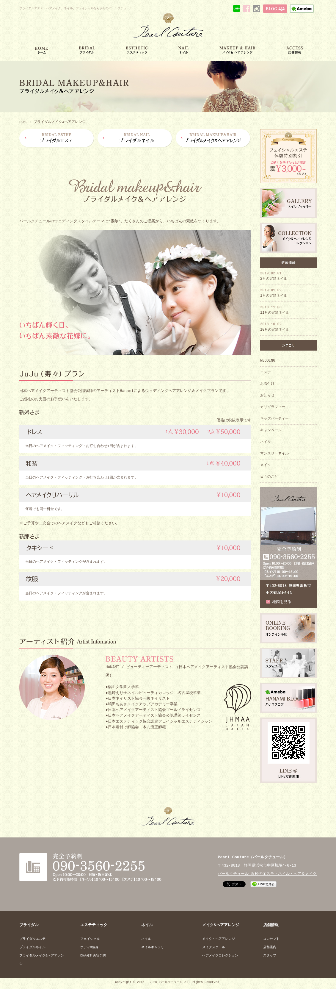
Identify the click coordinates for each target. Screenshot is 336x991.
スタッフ (269, 957)
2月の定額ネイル (273, 276)
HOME (23, 122)
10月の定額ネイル (274, 327)
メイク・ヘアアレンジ (218, 939)
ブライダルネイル (32, 948)
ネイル (265, 442)
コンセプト (271, 939)
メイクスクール (213, 948)
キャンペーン (271, 430)
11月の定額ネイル (274, 310)
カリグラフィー (272, 407)
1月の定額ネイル (273, 293)
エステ (265, 372)
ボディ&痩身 (89, 948)
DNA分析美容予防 (93, 957)
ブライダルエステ (32, 939)
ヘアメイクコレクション (220, 957)
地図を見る (281, 602)
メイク (265, 465)
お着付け (267, 384)
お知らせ (267, 395)
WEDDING (267, 361)
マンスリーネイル (274, 454)
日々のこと (269, 477)
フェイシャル (90, 939)
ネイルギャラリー (154, 948)
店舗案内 (269, 948)
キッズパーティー (274, 419)
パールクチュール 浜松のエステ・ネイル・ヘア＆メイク (267, 874)
